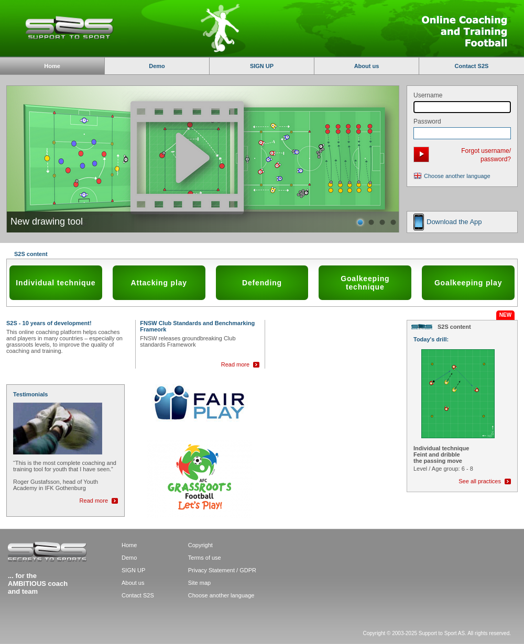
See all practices (479, 481)
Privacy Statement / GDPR (222, 570)
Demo (157, 66)
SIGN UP (262, 66)
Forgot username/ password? (486, 155)
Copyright (200, 545)
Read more (235, 364)
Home (129, 545)
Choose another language (457, 176)
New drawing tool (46, 221)
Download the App (454, 222)
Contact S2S (472, 66)
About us (366, 66)
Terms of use (204, 557)
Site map (199, 583)
